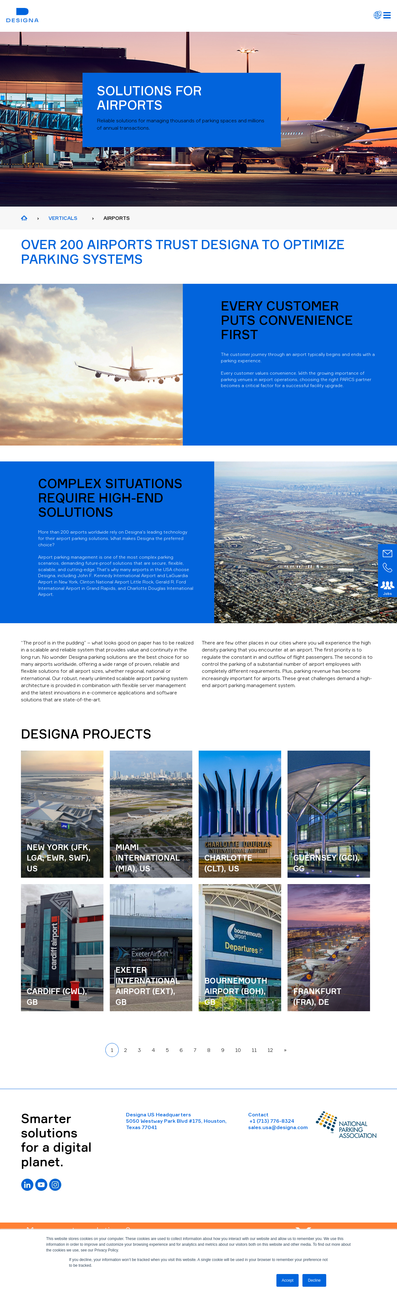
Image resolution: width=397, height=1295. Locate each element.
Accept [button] (288, 1280)
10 (238, 1050)
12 (270, 1050)
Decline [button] (314, 1280)
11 (254, 1050)
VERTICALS (63, 218)
